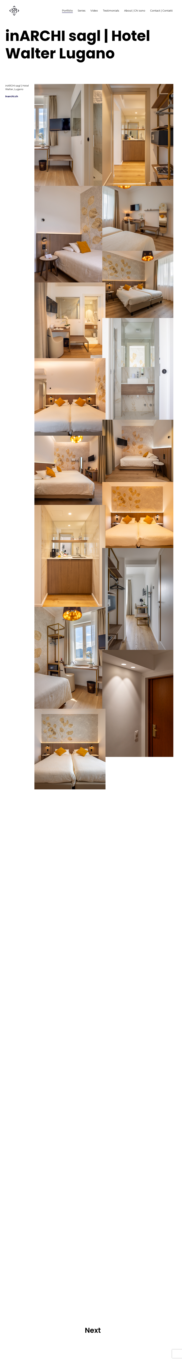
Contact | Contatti (161, 10)
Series (81, 10)
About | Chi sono (134, 10)
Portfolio (67, 10)
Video (94, 10)
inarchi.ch (15, 100)
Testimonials (111, 10)
